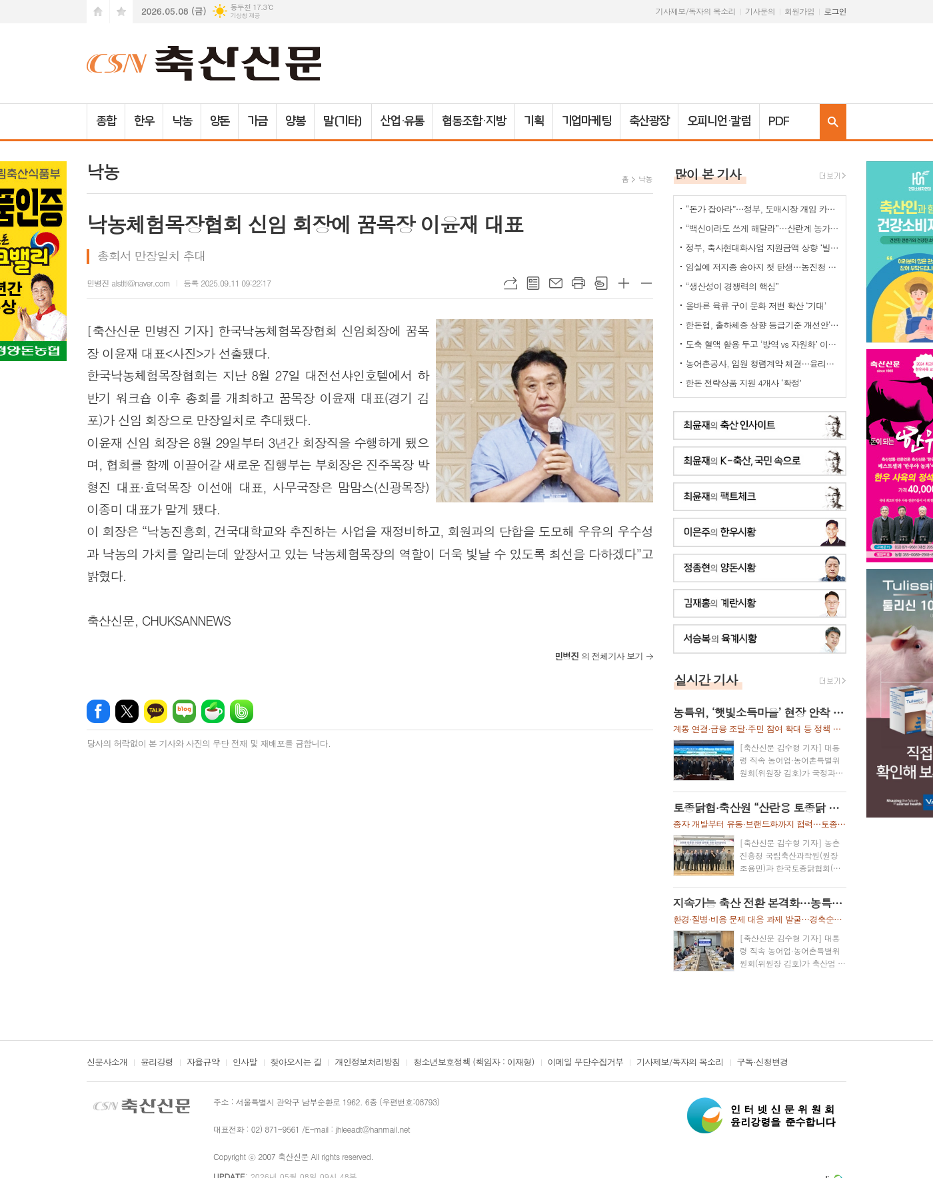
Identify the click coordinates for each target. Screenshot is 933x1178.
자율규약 (203, 1062)
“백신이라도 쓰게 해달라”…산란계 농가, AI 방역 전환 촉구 (762, 228)
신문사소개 (107, 1062)
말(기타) (343, 121)
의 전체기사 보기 (598, 656)
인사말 (245, 1062)
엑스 (127, 711)
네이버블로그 (184, 711)
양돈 (220, 121)
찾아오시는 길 (296, 1062)
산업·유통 (403, 121)
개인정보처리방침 (367, 1062)
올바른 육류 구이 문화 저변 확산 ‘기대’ (756, 305)
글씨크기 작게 (646, 283)
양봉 (295, 121)
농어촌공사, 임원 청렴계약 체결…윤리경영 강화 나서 (762, 363)
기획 (534, 121)
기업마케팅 (587, 121)
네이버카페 (213, 711)
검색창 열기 (833, 121)
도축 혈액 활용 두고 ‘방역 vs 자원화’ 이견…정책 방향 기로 (762, 344)
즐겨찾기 (121, 11)
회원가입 (799, 11)
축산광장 (649, 121)
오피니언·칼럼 (718, 121)
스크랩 (601, 283)
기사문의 (760, 11)
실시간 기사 (706, 679)
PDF (778, 121)
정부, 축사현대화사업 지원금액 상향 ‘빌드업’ (762, 247)
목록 (533, 283)
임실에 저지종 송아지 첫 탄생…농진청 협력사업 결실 (762, 267)
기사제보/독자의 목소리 (696, 11)
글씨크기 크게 (623, 283)
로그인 (835, 11)
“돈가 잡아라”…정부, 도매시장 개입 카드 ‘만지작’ (762, 209)
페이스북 (98, 711)
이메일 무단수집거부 (586, 1062)
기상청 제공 (245, 15)
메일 (555, 283)
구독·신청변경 (762, 1062)
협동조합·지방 (473, 121)
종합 (106, 121)
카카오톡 (155, 711)
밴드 (241, 711)
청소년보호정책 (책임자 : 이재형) (473, 1062)
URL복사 (510, 283)
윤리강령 (157, 1062)
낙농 (182, 121)
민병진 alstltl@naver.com (128, 283)
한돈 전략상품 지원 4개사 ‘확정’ (744, 382)
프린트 (578, 283)
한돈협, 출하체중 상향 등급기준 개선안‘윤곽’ (762, 324)
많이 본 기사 (707, 174)
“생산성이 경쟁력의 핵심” (732, 286)
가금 (257, 121)
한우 (144, 121)
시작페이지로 (98, 11)
